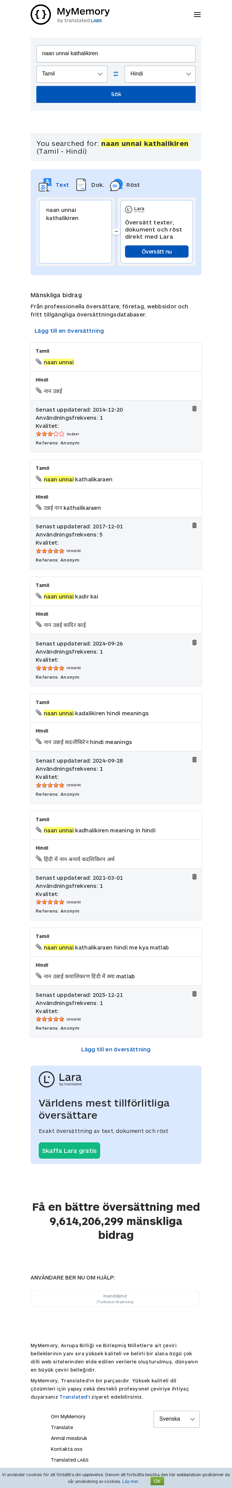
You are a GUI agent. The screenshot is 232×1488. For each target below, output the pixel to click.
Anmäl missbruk (69, 1438)
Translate (62, 1427)
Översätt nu (157, 251)
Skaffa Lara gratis (69, 1150)
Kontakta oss (67, 1449)
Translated (73, 1397)
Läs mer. (130, 1481)
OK (157, 1481)
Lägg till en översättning (69, 330)
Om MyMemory (68, 1416)
